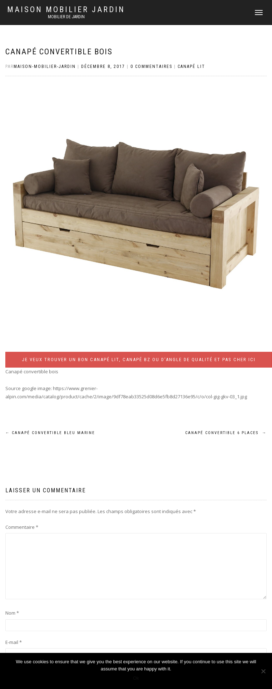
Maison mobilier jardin (66, 9)
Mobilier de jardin (66, 16)
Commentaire (21, 527)
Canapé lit (191, 66)
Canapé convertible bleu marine (50, 432)
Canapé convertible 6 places (226, 432)
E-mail (13, 642)
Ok (136, 678)
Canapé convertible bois (59, 51)
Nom (12, 613)
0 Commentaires (151, 66)
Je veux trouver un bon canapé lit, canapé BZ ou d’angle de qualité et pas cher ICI (139, 359)
